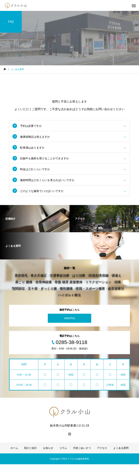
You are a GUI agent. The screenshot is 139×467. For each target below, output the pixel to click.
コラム (63, 450)
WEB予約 (69, 320)
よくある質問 (121, 450)
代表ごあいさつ (82, 450)
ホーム (14, 450)
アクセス (102, 450)
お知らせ (48, 450)
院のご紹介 (30, 450)
